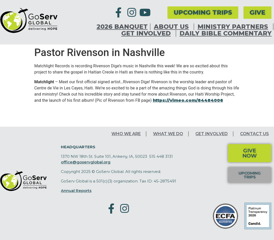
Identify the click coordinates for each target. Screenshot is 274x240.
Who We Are (126, 133)
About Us (172, 26)
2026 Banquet (122, 26)
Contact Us (254, 133)
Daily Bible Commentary (225, 33)
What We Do (168, 133)
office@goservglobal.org (85, 162)
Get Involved (147, 33)
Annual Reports (76, 190)
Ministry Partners (234, 26)
